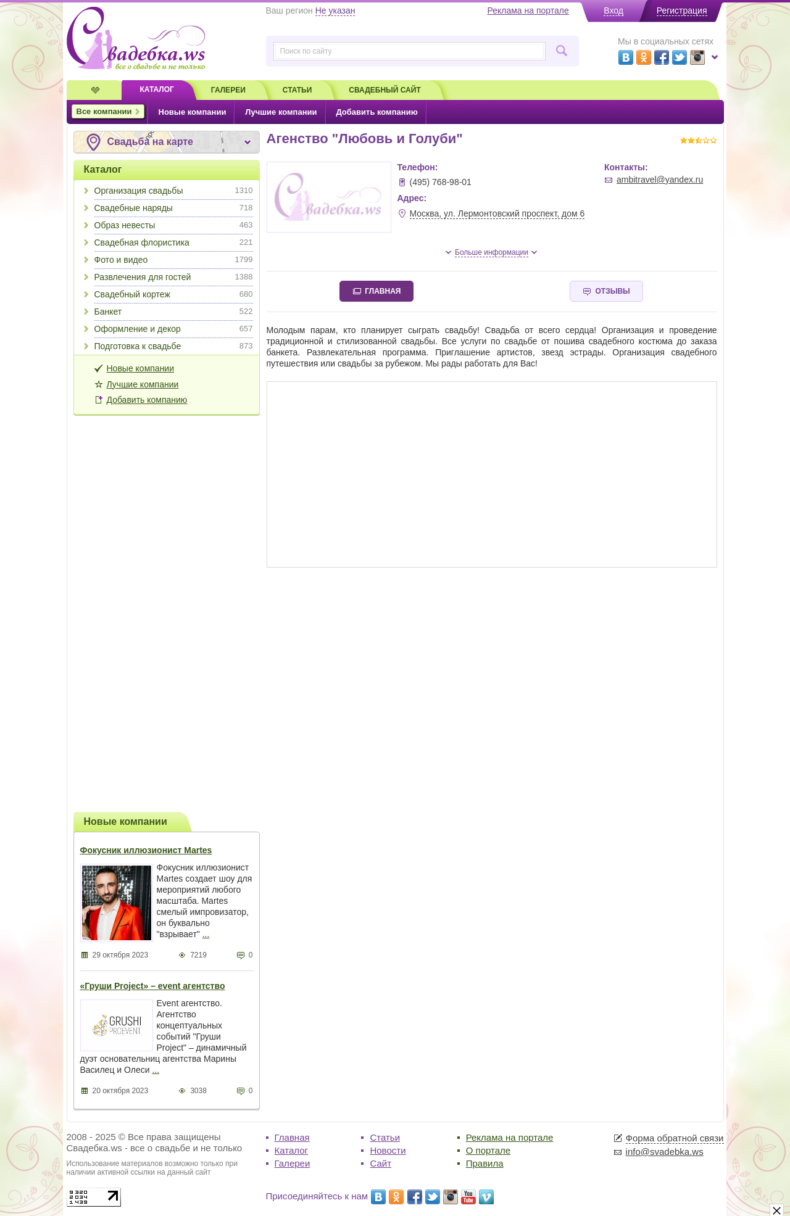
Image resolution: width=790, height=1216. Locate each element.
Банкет (173, 311)
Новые (193, 112)
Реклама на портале (510, 1137)
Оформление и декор (173, 328)
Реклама (527, 10)
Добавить (376, 112)
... (206, 934)
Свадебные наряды (173, 207)
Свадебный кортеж (173, 294)
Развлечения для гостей (173, 277)
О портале (488, 1150)
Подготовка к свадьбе (173, 346)
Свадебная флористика (173, 242)
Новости (387, 1150)
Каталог (103, 169)
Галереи (292, 1163)
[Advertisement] (166, 612)
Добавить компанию (147, 400)
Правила (485, 1163)
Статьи (385, 1137)
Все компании (104, 111)
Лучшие (281, 112)
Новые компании (141, 368)
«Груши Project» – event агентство (152, 986)
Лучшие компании (143, 384)
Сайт (380, 1163)
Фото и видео (173, 259)
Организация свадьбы (173, 190)
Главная (292, 1137)
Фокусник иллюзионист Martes (146, 850)
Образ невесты (173, 225)
